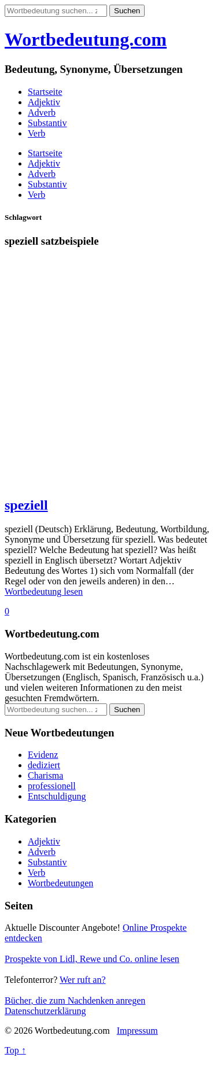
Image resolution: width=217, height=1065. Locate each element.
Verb (36, 133)
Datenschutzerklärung (45, 1011)
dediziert (44, 765)
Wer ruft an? (83, 980)
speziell (26, 505)
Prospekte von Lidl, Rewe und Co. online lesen (92, 959)
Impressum (137, 1030)
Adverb (42, 112)
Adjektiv (44, 102)
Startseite (45, 92)
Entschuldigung (57, 796)
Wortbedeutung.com (86, 39)
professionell (52, 786)
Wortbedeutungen (60, 883)
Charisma (45, 775)
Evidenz (43, 755)
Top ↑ (15, 1050)
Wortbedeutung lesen (44, 591)
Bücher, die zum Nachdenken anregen (75, 1000)
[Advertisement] (108, 377)
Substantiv (47, 123)
